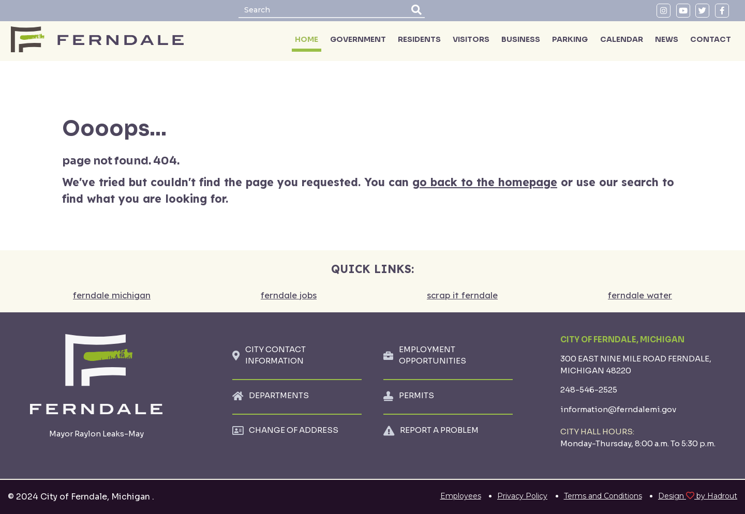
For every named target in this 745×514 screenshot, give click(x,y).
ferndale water (640, 295)
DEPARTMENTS (279, 395)
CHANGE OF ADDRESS (293, 430)
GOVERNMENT (358, 39)
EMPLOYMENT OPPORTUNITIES (432, 355)
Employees (460, 496)
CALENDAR (621, 39)
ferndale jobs (289, 295)
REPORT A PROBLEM (439, 430)
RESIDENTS (419, 39)
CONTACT (710, 39)
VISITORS (471, 39)
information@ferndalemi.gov (618, 409)
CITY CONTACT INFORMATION (275, 355)
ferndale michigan (112, 295)
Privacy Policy (522, 496)
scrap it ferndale (462, 295)
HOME (306, 39)
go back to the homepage (484, 182)
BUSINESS (520, 39)
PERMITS (416, 395)
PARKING (570, 39)
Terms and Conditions (603, 496)
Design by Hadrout (697, 496)
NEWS (666, 39)
